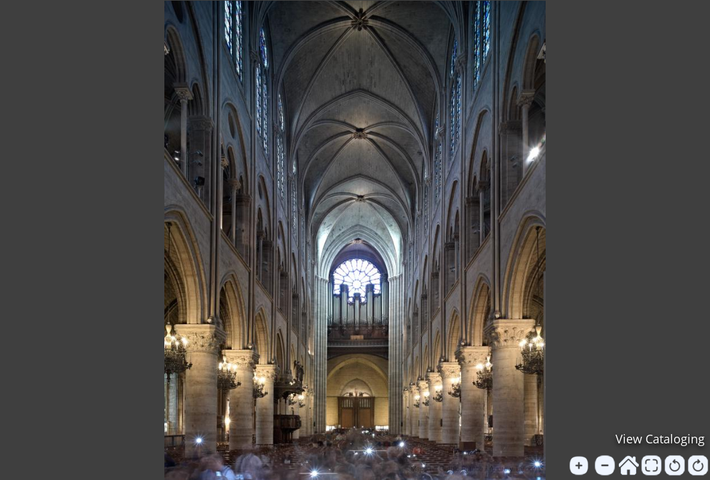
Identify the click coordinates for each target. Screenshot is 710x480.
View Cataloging (660, 439)
